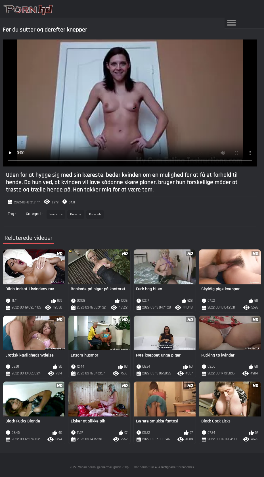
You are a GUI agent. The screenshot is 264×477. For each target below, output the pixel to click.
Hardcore (55, 214)
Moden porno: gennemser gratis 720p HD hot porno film (116, 467)
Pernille (75, 214)
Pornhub (95, 214)
